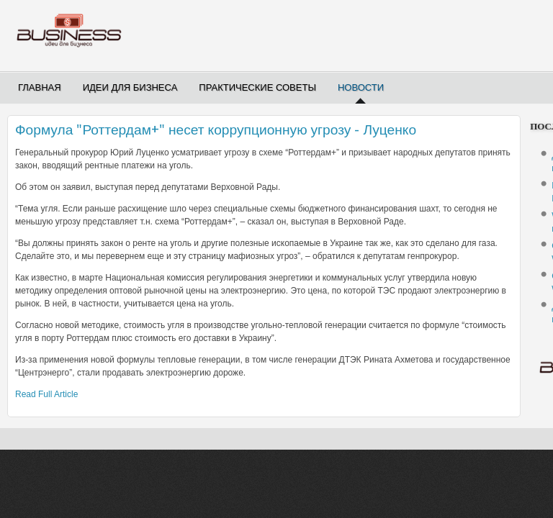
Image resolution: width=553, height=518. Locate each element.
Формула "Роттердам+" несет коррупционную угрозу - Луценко (215, 130)
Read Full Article (46, 394)
